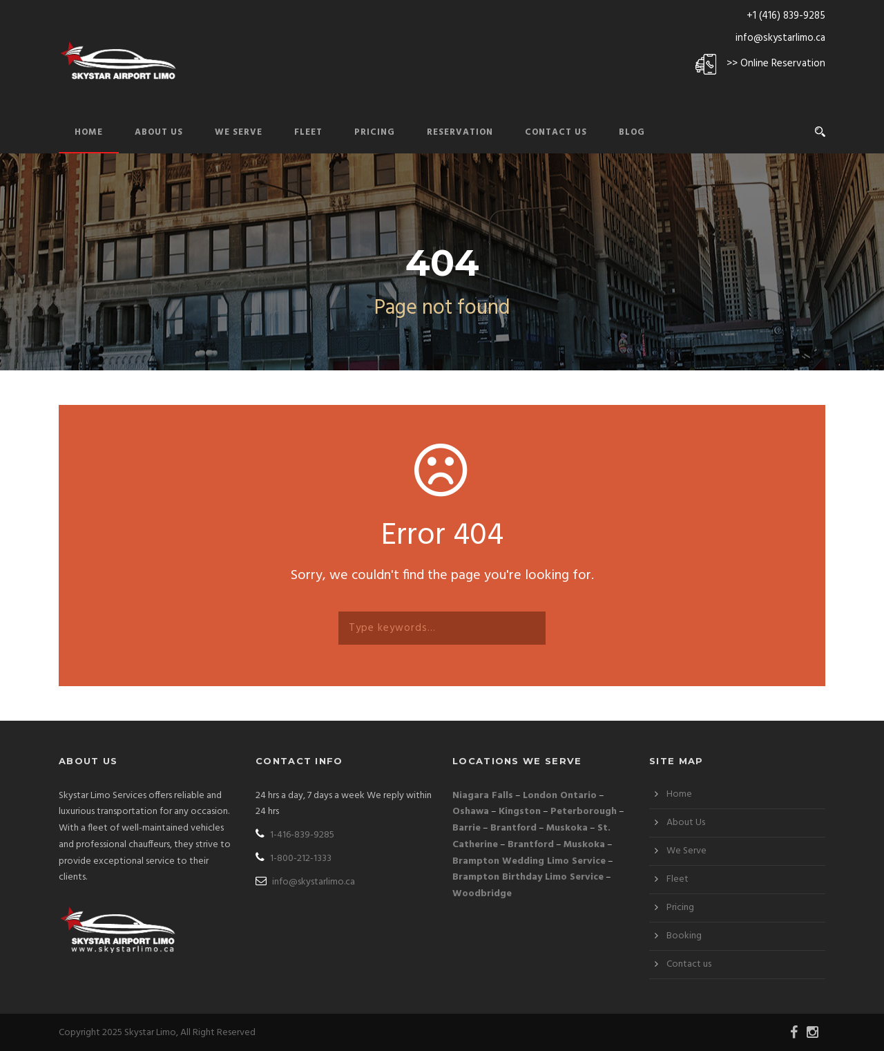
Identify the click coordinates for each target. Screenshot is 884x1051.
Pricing (374, 132)
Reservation (460, 132)
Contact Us (556, 132)
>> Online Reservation (776, 63)
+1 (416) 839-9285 (786, 16)
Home (89, 132)
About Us (159, 132)
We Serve (238, 132)
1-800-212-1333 (294, 859)
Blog (632, 132)
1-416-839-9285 (295, 835)
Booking (684, 936)
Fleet (308, 132)
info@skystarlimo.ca (780, 38)
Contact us (688, 964)
